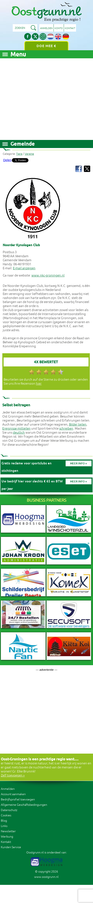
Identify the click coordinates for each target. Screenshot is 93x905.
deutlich (19, 433)
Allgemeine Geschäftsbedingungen (24, 805)
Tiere (19, 154)
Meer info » (78, 463)
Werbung (7, 836)
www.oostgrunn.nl (46, 877)
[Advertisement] (40, 98)
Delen (7, 160)
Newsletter (8, 831)
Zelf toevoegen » (13, 776)
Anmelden (46, 28)
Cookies (6, 815)
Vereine (29, 154)
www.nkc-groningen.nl (48, 276)
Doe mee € (46, 46)
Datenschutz (9, 810)
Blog (4, 821)
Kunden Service (11, 847)
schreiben (66, 429)
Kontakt (70, 28)
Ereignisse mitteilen (16, 429)
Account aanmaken (13, 794)
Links (4, 826)
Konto (59, 28)
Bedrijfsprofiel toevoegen (18, 799)
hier (39, 384)
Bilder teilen (77, 425)
